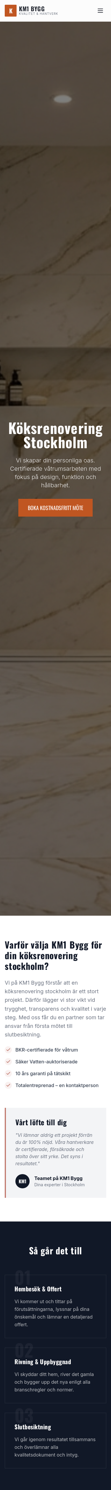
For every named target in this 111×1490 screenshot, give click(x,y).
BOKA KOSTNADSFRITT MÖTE (55, 508)
